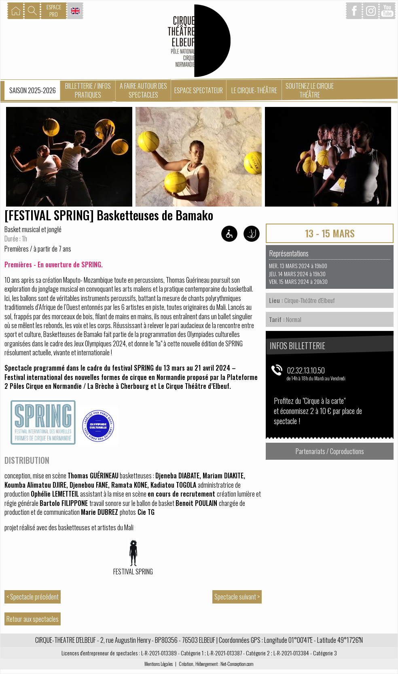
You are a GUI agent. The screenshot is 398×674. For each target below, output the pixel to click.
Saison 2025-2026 (32, 90)
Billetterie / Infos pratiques (88, 90)
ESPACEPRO (54, 10)
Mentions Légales (158, 663)
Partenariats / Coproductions (330, 451)
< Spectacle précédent (32, 596)
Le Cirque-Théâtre (254, 90)
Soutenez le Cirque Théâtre (310, 90)
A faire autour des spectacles (143, 90)
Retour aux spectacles (32, 619)
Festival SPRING (133, 571)
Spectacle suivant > (237, 596)
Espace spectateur (198, 90)
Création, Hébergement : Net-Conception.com (216, 663)
